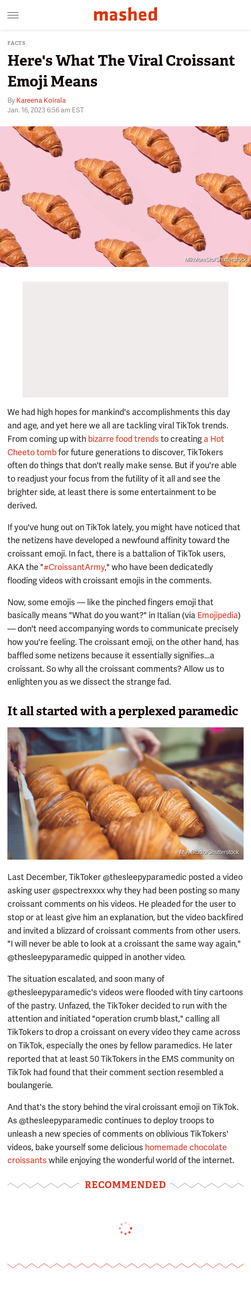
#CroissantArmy (74, 567)
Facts (16, 43)
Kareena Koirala (41, 100)
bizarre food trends (123, 439)
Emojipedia (217, 615)
